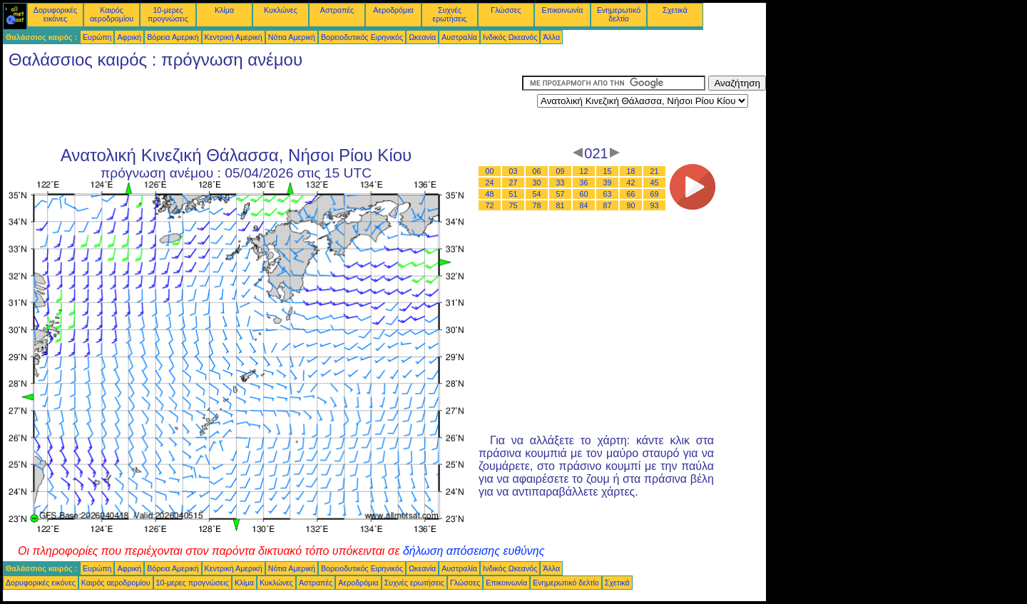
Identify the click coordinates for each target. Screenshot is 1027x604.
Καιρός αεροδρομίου (111, 14)
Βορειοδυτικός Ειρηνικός (362, 37)
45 (654, 182)
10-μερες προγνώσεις (168, 14)
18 (631, 171)
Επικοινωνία (562, 10)
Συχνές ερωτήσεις (450, 14)
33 (560, 182)
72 (490, 205)
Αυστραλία (459, 37)
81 (560, 205)
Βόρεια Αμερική (172, 37)
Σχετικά (675, 10)
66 (631, 194)
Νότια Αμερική (291, 37)
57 (560, 194)
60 (584, 194)
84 (584, 205)
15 (607, 171)
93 (654, 205)
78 (537, 205)
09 (560, 171)
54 (537, 194)
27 (513, 182)
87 (607, 205)
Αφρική (129, 37)
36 (584, 182)
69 (654, 194)
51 (513, 194)
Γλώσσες (506, 10)
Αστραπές (337, 10)
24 (490, 182)
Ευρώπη (97, 37)
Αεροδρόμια (393, 10)
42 (631, 182)
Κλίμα (224, 10)
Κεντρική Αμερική (233, 37)
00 (490, 171)
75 (513, 205)
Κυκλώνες (280, 10)
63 (607, 194)
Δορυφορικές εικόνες (55, 14)
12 (584, 171)
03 (513, 171)
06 (537, 171)
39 (607, 182)
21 (654, 171)
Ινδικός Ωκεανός (510, 37)
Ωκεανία (422, 37)
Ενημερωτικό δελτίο (618, 14)
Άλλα (551, 37)
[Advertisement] (262, 108)
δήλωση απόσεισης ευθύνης (474, 551)
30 (537, 182)
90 (631, 205)
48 (490, 194)
